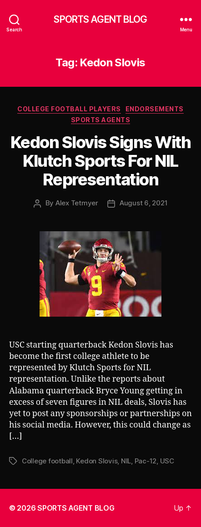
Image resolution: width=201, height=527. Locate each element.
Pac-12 (145, 461)
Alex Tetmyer (76, 203)
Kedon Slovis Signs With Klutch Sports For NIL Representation (100, 160)
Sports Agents (101, 120)
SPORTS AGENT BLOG (100, 19)
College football (47, 461)
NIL (126, 461)
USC (167, 461)
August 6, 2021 (143, 203)
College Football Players (69, 109)
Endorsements (155, 109)
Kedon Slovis (96, 461)
